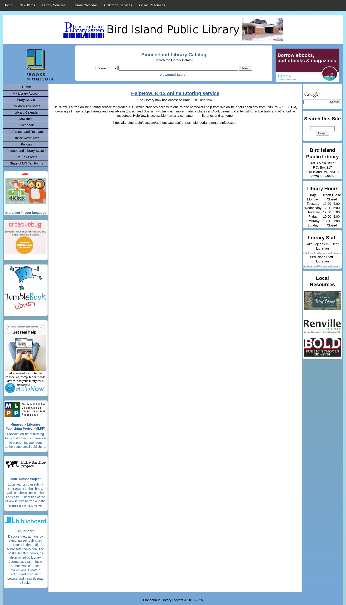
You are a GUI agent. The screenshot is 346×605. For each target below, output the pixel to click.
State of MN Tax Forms (26, 163)
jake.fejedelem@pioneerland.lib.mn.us (322, 253)
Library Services (53, 5)
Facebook (26, 125)
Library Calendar (85, 5)
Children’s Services (118, 5)
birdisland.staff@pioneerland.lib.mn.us (322, 266)
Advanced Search (173, 74)
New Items (27, 5)
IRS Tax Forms (26, 157)
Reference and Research (26, 131)
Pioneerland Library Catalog (174, 54)
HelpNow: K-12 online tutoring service (175, 93)
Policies (26, 144)
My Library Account (26, 93)
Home (8, 5)
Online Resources (152, 5)
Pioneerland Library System (27, 150)
